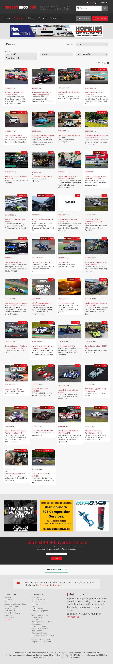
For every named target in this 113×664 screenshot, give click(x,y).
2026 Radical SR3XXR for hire (42, 431)
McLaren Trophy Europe (13, 389)
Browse (8, 597)
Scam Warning (10, 617)
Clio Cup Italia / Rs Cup (13, 262)
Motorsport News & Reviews (42, 622)
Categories (19, 18)
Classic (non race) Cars (40, 629)
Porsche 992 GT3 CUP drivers (42, 177)
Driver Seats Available (66, 346)
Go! (104, 8)
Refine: (7, 51)
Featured (8, 600)
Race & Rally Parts (38, 600)
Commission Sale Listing (41, 615)
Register (104, 3)
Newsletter (56, 18)
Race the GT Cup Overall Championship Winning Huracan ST (94, 221)
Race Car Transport (38, 602)
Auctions (35, 620)
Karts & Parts (36, 617)
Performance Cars (38, 626)
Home (8, 18)
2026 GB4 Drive (64, 262)
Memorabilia (36, 631)
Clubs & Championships (40, 639)
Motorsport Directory (39, 633)
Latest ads (83, 18)
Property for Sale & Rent (41, 642)
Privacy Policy (10, 609)
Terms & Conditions (12, 613)
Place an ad (100, 18)
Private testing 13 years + (41, 262)
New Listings (10, 602)
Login (95, 3)
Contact (43, 18)
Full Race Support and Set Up (15, 474)
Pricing (31, 18)
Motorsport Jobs (37, 624)
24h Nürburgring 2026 (66, 303)
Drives (34, 606)
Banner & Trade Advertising (15, 604)
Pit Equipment (37, 609)
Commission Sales (12, 606)
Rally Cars (35, 604)
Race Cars (35, 597)
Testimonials (10, 611)
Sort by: (70, 44)
